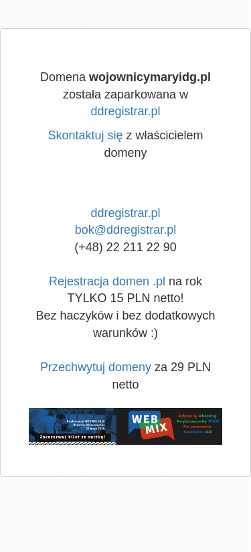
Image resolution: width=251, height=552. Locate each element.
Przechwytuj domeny (95, 367)
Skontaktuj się (85, 135)
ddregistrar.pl (125, 111)
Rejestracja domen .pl (107, 281)
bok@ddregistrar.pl (125, 229)
